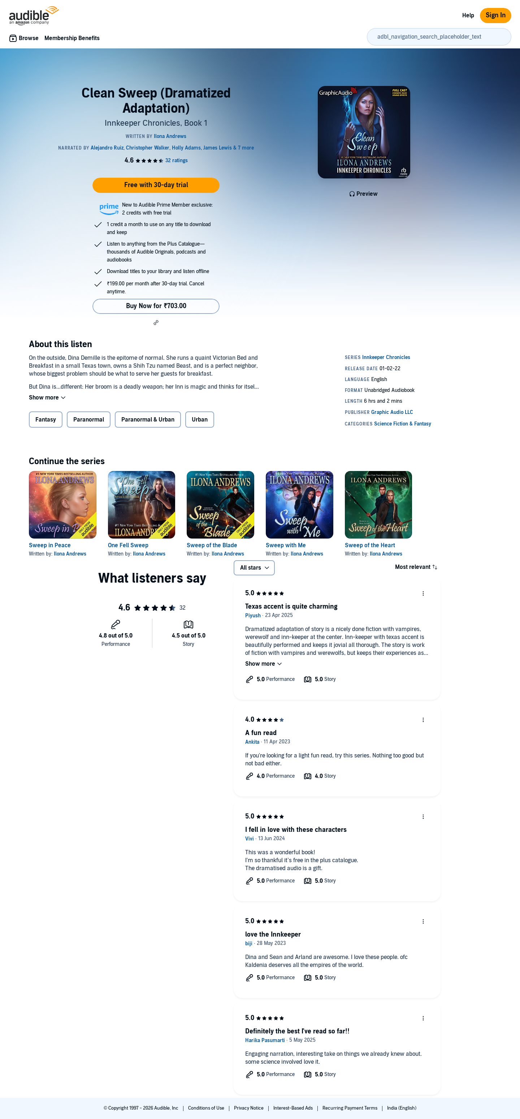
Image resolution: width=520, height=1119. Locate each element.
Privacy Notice (249, 1108)
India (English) (401, 1108)
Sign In (496, 15)
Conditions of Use (206, 1108)
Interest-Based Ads (293, 1108)
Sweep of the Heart (370, 545)
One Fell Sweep (128, 545)
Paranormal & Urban (147, 419)
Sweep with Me (286, 545)
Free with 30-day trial (156, 185)
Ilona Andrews (70, 554)
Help (468, 15)
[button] (156, 322)
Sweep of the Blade (212, 545)
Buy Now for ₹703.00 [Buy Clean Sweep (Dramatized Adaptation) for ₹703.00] (156, 306)
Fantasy (45, 419)
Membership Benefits (72, 38)
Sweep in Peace (50, 545)
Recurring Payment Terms (350, 1108)
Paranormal (88, 419)
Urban (200, 419)
